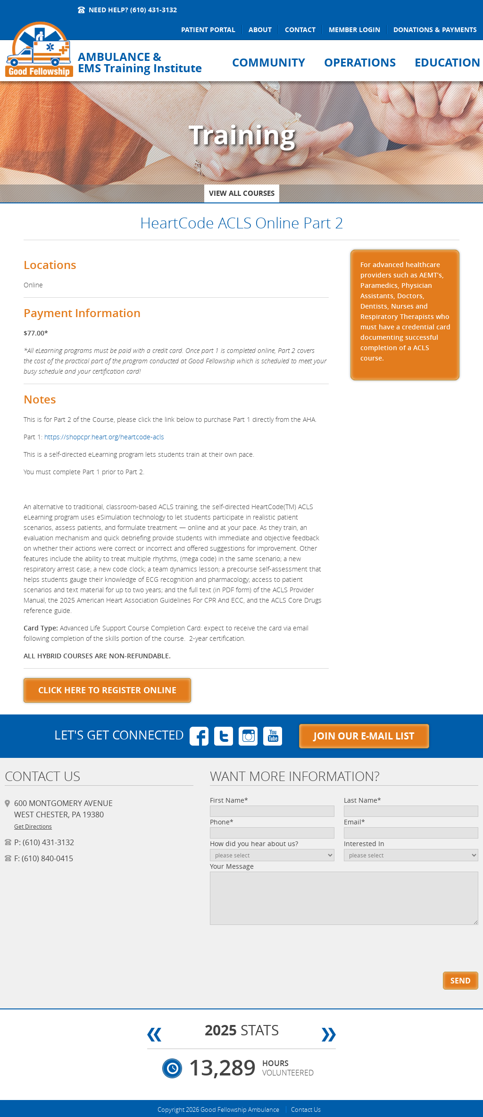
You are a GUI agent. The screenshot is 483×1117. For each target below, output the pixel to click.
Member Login (354, 29)
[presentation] (263, 942)
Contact (300, 29)
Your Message (232, 866)
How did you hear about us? (254, 843)
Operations (360, 62)
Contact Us (306, 1109)
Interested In (364, 843)
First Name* (229, 800)
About (260, 29)
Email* (354, 821)
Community (268, 62)
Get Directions (33, 826)
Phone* (221, 821)
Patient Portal (208, 29)
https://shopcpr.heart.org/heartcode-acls (104, 436)
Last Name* (362, 800)
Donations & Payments (435, 29)
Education (448, 62)
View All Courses (242, 193)
